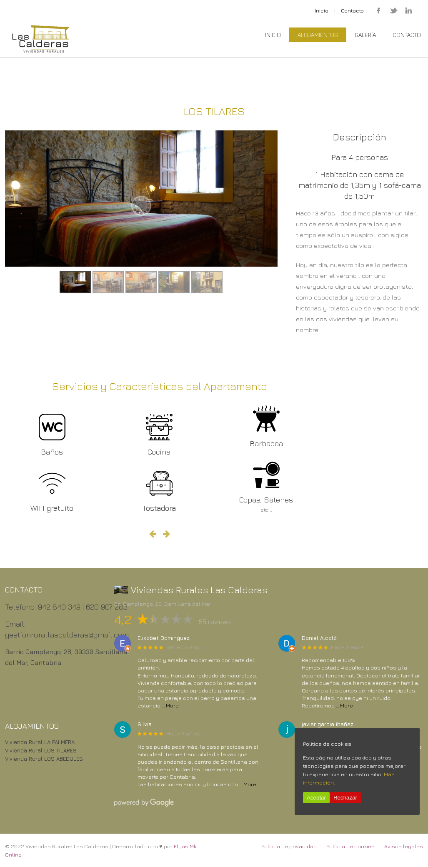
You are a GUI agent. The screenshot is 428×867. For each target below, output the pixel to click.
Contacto (352, 10)
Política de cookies (350, 846)
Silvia (145, 724)
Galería (365, 34)
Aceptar (316, 798)
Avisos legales (403, 846)
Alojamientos (318, 34)
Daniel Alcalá (319, 638)
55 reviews (215, 621)
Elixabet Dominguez (164, 638)
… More (170, 705)
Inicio (321, 10)
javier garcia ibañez (327, 724)
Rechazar (345, 798)
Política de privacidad (289, 846)
